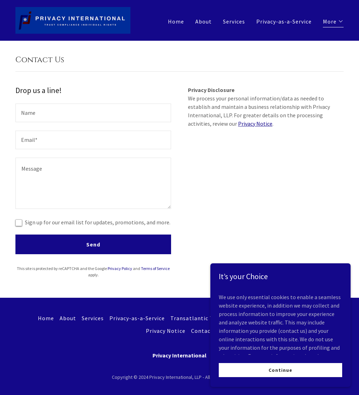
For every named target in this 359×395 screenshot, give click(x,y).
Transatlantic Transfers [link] (203, 318)
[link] (72, 19)
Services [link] (234, 21)
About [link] (203, 21)
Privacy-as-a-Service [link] (284, 21)
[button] (333, 22)
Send (93, 244)
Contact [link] (202, 330)
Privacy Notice (255, 123)
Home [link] (176, 21)
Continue (280, 370)
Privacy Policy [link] (120, 268)
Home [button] (46, 318)
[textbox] (93, 113)
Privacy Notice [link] (165, 330)
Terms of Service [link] (155, 268)
